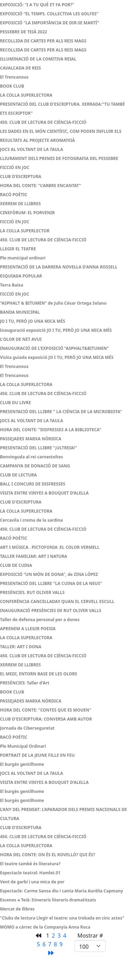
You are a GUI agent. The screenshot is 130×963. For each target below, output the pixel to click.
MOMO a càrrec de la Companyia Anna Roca (45, 927)
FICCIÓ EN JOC (14, 167)
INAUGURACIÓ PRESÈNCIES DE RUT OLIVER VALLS (50, 610)
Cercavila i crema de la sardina (31, 520)
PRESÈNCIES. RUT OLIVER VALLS (32, 592)
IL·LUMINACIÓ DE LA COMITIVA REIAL (38, 59)
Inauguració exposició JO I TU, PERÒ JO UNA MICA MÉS (56, 330)
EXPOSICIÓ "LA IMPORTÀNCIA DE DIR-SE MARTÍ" (49, 23)
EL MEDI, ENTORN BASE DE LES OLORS (38, 674)
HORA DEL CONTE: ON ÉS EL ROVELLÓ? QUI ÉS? (47, 855)
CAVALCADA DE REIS (20, 68)
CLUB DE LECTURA (18, 475)
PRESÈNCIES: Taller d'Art (24, 683)
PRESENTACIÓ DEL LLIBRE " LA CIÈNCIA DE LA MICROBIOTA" (61, 412)
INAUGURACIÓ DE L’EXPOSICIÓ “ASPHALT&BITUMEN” (54, 348)
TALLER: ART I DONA (20, 647)
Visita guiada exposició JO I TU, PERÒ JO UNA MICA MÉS (56, 357)
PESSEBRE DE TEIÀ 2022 (23, 32)
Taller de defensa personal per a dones (39, 620)
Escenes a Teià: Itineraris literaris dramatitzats (48, 900)
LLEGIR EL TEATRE (18, 249)
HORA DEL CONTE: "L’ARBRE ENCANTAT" (40, 185)
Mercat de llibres (17, 909)
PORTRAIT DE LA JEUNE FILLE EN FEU (37, 755)
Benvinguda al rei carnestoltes (31, 457)
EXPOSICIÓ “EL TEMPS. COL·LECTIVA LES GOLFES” (49, 14)
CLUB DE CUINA (16, 565)
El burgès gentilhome (22, 764)
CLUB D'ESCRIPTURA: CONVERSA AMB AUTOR (46, 719)
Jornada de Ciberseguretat (27, 728)
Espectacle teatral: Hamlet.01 (30, 873)
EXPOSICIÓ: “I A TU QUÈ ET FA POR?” (37, 5)
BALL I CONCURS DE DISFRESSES (32, 484)
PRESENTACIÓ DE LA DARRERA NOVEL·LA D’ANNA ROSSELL (59, 267)
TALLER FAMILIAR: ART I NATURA (33, 556)
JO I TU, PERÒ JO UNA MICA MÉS (32, 321)
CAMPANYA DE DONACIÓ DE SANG (35, 466)
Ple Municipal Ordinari (23, 746)
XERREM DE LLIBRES (20, 204)
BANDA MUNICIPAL (20, 312)
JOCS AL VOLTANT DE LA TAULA (31, 149)
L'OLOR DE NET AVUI (21, 339)
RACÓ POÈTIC (13, 195)
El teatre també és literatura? (30, 864)
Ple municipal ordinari (22, 258)
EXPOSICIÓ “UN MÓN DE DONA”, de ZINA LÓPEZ (49, 574)
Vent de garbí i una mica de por (32, 882)
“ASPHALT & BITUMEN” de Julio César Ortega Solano (53, 303)
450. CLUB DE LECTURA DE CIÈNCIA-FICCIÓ (43, 122)
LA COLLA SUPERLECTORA (26, 95)
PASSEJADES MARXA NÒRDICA (30, 439)
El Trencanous (14, 77)
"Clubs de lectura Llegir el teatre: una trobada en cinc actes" (62, 918)
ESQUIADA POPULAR (21, 276)
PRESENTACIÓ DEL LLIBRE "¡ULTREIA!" (38, 448)
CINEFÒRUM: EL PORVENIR (27, 213)
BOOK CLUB (12, 86)
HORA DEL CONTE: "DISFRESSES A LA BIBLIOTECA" (50, 430)
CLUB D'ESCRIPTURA (21, 502)
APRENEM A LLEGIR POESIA (27, 629)
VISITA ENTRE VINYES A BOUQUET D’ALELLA (44, 493)
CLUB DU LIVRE (15, 403)
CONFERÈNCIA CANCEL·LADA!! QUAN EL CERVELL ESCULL (57, 601)
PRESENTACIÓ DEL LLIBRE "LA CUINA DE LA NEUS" (51, 583)
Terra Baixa (11, 285)
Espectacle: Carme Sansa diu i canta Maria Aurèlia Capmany (61, 891)
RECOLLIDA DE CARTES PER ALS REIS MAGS (43, 41)
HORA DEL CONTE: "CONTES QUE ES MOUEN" (45, 710)
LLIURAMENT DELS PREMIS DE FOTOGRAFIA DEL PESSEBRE (59, 158)
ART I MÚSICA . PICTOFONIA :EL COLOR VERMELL (49, 547)
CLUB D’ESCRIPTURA (20, 176)
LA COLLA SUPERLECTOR (25, 231)
